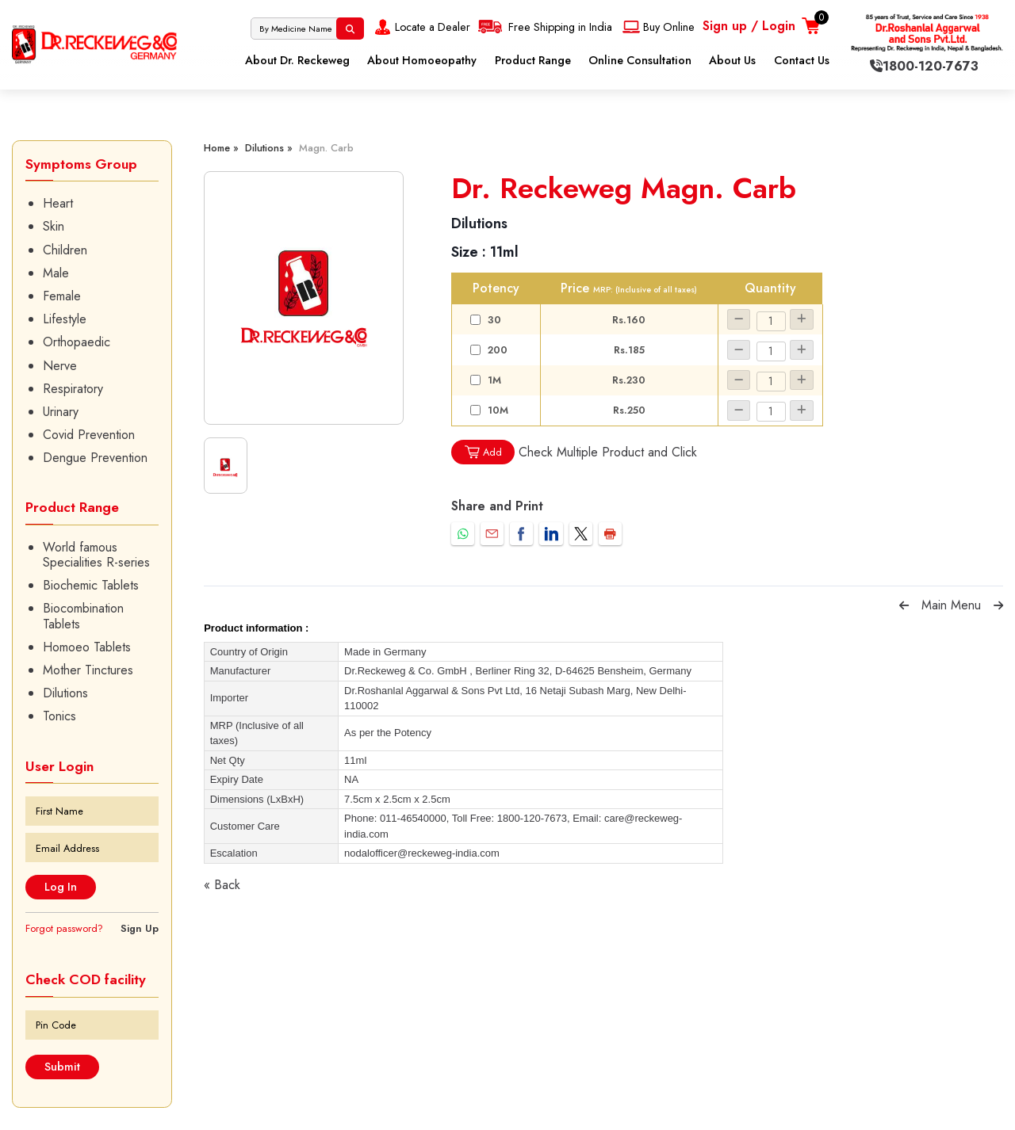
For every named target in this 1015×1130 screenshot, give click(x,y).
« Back (222, 885)
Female (62, 295)
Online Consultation (639, 60)
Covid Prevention (89, 434)
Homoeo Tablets (87, 647)
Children (65, 250)
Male (56, 273)
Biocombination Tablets (83, 616)
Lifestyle (64, 318)
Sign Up (140, 928)
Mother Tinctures (88, 670)
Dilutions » (269, 147)
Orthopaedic (76, 341)
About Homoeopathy (422, 60)
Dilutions (65, 693)
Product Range (533, 60)
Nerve (60, 365)
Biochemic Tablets (91, 585)
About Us (732, 60)
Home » (221, 147)
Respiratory (73, 388)
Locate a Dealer (420, 27)
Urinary (61, 411)
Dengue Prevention (95, 457)
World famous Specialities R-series (96, 555)
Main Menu (951, 605)
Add (483, 452)
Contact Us (801, 60)
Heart (58, 203)
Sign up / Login (749, 26)
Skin (53, 226)
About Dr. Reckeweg (297, 60)
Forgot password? (64, 928)
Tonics (59, 715)
